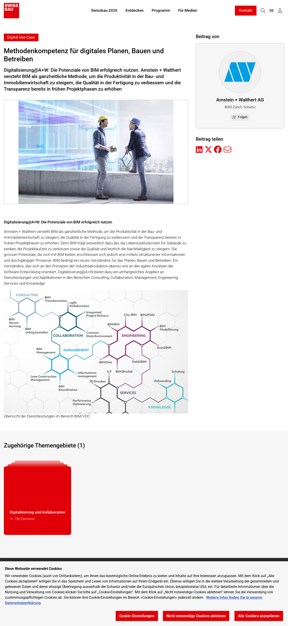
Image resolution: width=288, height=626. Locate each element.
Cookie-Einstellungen (136, 616)
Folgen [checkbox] (240, 117)
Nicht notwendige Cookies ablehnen (196, 616)
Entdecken (135, 11)
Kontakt (245, 11)
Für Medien (187, 11)
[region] (144, 593)
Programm (161, 11)
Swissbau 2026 (104, 11)
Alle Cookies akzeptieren (258, 616)
